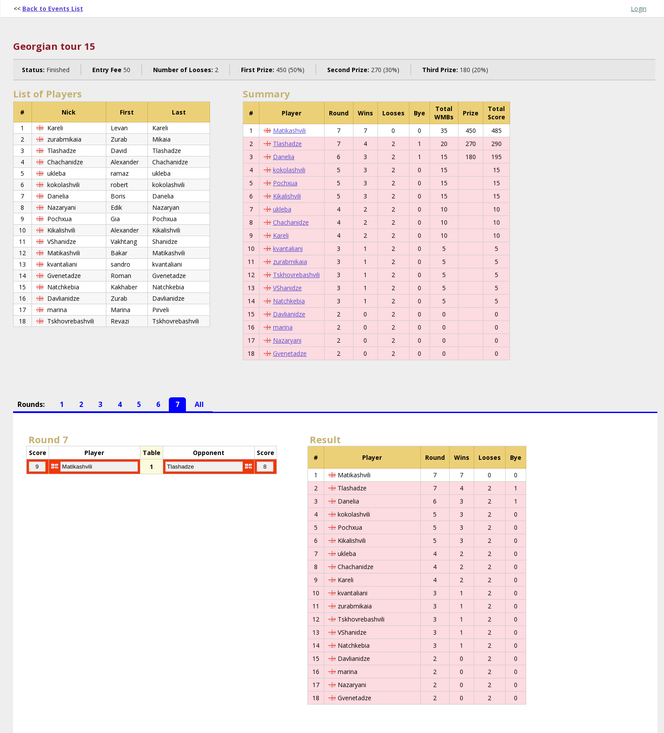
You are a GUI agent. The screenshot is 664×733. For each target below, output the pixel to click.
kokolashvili (289, 170)
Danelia (283, 157)
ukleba (282, 209)
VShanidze (287, 288)
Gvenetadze (290, 353)
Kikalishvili (287, 196)
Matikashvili (289, 130)
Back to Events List (52, 8)
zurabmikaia (290, 261)
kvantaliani (288, 248)
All (199, 404)
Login (639, 8)
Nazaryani (287, 340)
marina (283, 327)
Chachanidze (291, 222)
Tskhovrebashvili (296, 275)
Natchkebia (289, 301)
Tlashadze (287, 143)
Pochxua (285, 183)
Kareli (281, 235)
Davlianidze (289, 314)
